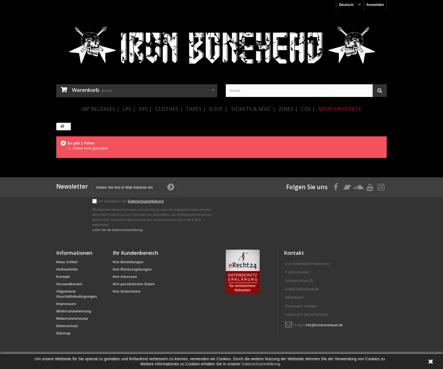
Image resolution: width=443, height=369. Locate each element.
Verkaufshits (67, 269)
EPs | (145, 108)
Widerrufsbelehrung (73, 311)
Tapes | (196, 108)
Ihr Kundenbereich (135, 252)
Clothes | (169, 108)
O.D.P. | (218, 108)
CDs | (308, 108)
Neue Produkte (340, 108)
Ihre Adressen (125, 277)
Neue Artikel (66, 262)
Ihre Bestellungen (128, 262)
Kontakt (63, 277)
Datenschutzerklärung (146, 201)
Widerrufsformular (72, 318)
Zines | (288, 108)
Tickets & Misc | (253, 108)
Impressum (66, 304)
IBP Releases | (100, 108)
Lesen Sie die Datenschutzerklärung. (118, 230)
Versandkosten (69, 284)
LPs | (129, 108)
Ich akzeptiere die (132, 201)
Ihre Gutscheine (126, 291)
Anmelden (375, 5)
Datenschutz (67, 326)
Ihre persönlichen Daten (134, 284)
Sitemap (63, 333)
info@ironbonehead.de (324, 325)
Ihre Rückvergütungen (132, 269)
